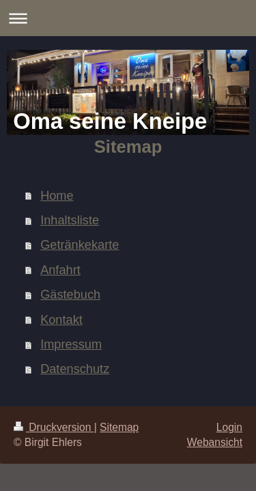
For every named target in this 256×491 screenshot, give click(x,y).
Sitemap (119, 427)
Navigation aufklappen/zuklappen (128, 18)
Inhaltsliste (69, 220)
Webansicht (214, 442)
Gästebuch (70, 294)
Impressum (71, 344)
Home (57, 196)
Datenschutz (74, 369)
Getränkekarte (79, 245)
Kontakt (61, 320)
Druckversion (54, 427)
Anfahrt (60, 270)
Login (229, 427)
